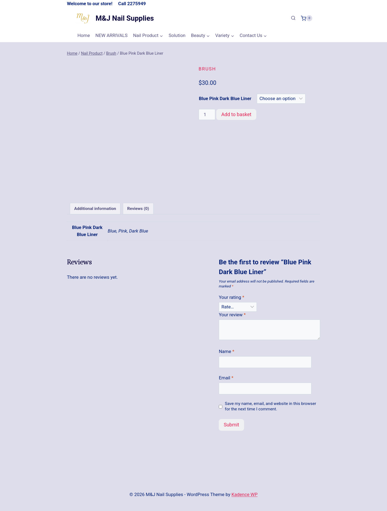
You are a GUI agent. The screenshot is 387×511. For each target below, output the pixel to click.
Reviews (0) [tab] (138, 210)
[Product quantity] (207, 114)
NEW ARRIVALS (111, 35)
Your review (232, 317)
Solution (176, 35)
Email (226, 380)
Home (83, 35)
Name (226, 353)
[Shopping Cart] (306, 18)
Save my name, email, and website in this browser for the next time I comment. (270, 409)
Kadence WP (245, 494)
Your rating (231, 299)
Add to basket (236, 114)
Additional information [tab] (95, 210)
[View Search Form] (293, 18)
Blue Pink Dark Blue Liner (225, 98)
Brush (207, 69)
